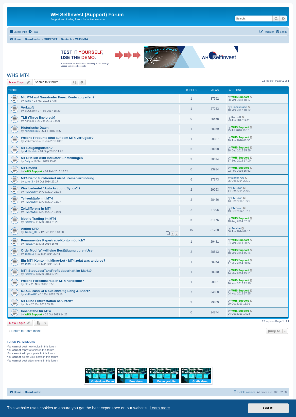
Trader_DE (31, 232)
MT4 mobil (29, 168)
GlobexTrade (239, 107)
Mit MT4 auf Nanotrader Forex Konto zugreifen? (57, 97)
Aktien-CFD (30, 229)
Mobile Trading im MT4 (38, 218)
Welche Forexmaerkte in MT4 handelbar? (52, 281)
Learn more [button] (160, 408)
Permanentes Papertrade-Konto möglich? (53, 240)
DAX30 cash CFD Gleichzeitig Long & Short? (55, 291)
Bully (28, 161)
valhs (28, 100)
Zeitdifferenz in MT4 (36, 208)
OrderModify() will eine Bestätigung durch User (57, 250)
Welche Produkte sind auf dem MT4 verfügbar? (57, 138)
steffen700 (237, 177)
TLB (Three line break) (38, 117)
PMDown (30, 191)
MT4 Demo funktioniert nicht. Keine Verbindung (57, 178)
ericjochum (31, 130)
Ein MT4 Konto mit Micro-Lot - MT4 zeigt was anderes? (63, 260)
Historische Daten (35, 127)
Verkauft (27, 107)
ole (26, 284)
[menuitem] (33, 32)
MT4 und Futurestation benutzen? (47, 301)
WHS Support (240, 96)
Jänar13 (30, 253)
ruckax (29, 221)
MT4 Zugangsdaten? (36, 148)
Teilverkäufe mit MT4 (37, 198)
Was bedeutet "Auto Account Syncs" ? (51, 188)
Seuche (236, 228)
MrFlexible (31, 151)
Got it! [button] (268, 408)
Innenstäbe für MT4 (36, 311)
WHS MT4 (18, 75)
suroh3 (29, 181)
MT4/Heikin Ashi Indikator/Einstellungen (52, 158)
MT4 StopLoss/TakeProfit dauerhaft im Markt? (56, 270)
